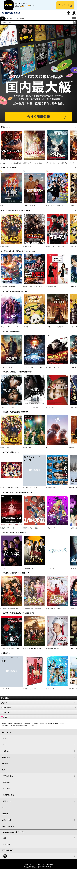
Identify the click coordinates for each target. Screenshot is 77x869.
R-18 (38, 719)
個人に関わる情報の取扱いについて (56, 725)
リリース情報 (38, 709)
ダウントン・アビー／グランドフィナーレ (35, 650)
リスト (68, 16)
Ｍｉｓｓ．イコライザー (53, 369)
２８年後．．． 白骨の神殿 (54, 329)
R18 (74, 20)
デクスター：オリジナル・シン (55, 650)
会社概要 (4, 725)
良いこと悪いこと (51, 489)
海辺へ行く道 (50, 690)
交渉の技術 (72, 570)
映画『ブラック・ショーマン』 (55, 207)
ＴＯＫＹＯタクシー (29, 207)
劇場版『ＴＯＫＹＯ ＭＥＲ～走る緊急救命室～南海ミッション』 (42, 288)
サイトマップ (35, 727)
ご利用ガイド (6, 803)
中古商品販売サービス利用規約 (39, 725)
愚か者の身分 (27, 449)
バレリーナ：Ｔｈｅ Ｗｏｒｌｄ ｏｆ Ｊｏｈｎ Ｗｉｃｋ (18, 329)
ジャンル (38, 704)
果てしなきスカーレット (7, 530)
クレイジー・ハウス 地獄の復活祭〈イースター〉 (15, 165)
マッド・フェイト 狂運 (7, 409)
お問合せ (5, 815)
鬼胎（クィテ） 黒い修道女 (31, 409)
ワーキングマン (27, 248)
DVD (4, 20)
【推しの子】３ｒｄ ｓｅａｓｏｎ (56, 530)
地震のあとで (73, 489)
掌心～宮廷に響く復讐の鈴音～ (9, 610)
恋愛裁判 (71, 449)
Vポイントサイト (8, 828)
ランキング (38, 714)
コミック (16, 20)
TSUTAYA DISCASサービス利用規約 (22, 725)
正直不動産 (72, 288)
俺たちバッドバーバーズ (30, 489)
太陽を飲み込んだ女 (29, 570)
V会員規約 (10, 725)
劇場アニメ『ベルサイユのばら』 (32, 165)
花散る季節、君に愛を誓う (54, 610)
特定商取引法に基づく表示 (8, 727)
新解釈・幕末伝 (4, 248)
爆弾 (1, 207)
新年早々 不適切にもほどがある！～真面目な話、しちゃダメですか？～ (21, 489)
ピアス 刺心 (50, 409)
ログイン (74, 16)
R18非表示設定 (8, 797)
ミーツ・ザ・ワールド (6, 690)
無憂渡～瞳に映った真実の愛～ (32, 610)
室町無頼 (71, 207)
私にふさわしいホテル (29, 690)
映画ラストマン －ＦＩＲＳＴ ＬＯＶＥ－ (59, 248)
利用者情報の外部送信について (23, 727)
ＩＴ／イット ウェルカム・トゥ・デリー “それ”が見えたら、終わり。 (21, 650)
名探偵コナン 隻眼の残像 (8, 288)
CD (10, 20)
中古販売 (6, 790)
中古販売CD (26, 20)
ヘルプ (4, 809)
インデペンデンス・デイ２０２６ (32, 369)
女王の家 (2, 570)
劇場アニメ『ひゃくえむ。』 (31, 530)
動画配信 (5, 765)
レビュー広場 (6, 822)
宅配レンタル (8, 778)
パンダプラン (73, 248)
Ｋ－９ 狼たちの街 (6, 369)
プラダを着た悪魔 (51, 288)
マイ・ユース (50, 570)
